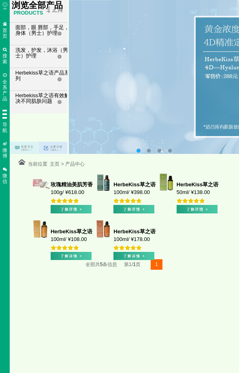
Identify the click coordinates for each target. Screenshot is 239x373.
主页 (55, 164)
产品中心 (73, 164)
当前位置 (39, 164)
